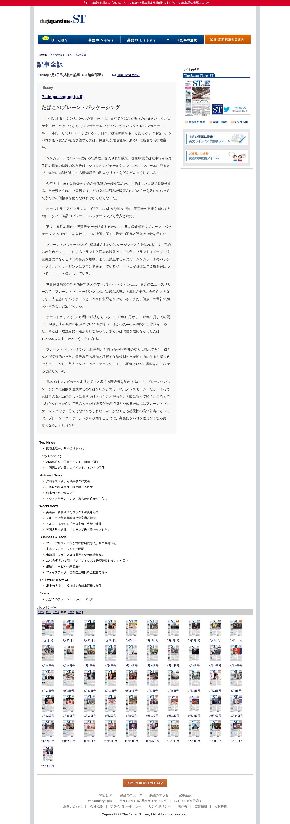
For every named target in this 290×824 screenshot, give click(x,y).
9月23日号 (173, 715)
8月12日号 (48, 715)
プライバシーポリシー (125, 806)
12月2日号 (173, 741)
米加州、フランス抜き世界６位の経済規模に (75, 554)
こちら (205, 2)
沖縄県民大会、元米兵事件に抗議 (68, 481)
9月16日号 (152, 715)
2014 (48, 612)
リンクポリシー (160, 806)
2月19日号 (173, 640)
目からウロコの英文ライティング (143, 801)
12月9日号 (194, 741)
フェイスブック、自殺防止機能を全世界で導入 (76, 572)
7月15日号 (194, 690)
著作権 (182, 806)
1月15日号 (69, 640)
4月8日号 (110, 665)
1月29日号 (111, 640)
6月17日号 (111, 690)
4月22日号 (152, 665)
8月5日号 (236, 690)
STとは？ (105, 795)
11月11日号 (110, 741)
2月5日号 (131, 640)
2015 (56, 612)
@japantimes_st (240, 111)
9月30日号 (194, 715)
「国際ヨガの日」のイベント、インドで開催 (75, 467)
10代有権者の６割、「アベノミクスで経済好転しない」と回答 (87, 560)
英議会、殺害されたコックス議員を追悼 (72, 512)
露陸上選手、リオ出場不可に (65, 448)
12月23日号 (236, 741)
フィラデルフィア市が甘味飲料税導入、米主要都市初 (81, 543)
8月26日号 (90, 715)
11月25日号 (152, 741)
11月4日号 (90, 741)
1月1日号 (47, 640)
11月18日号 (131, 741)
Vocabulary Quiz (100, 801)
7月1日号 (152, 690)
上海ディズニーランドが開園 (65, 549)
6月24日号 (131, 690)
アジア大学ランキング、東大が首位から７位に (76, 498)
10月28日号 (69, 741)
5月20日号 (236, 665)
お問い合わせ (72, 806)
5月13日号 (215, 665)
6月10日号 (90, 690)
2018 (78, 612)
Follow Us (240, 107)
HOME (43, 54)
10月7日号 (215, 715)
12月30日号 (48, 766)
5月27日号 (48, 690)
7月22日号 (215, 690)
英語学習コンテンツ (61, 54)
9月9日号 (131, 715)
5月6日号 (194, 665)
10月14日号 (236, 715)
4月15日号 (131, 665)
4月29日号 (173, 665)
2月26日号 (194, 640)
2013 (41, 612)
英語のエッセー (160, 795)
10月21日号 (48, 741)
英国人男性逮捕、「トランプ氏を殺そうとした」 (78, 529)
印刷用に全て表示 (125, 75)
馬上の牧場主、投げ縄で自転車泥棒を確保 (74, 585)
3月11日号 (236, 640)
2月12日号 (152, 640)
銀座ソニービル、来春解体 (63, 566)
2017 (71, 612)
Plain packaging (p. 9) (63, 96)
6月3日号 (68, 690)
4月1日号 (89, 665)
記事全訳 (81, 54)
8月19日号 (69, 715)
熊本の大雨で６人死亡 (60, 492)
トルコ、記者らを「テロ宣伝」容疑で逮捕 (74, 523)
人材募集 (220, 806)
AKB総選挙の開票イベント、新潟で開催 (72, 462)
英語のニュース (130, 795)
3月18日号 (48, 665)
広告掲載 (200, 806)
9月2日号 (110, 715)
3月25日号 (69, 665)
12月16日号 (215, 741)
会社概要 (96, 806)
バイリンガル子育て (188, 801)
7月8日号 (173, 690)
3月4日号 (215, 640)
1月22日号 (90, 640)
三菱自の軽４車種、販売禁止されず (69, 487)
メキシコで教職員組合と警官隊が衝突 (71, 518)
